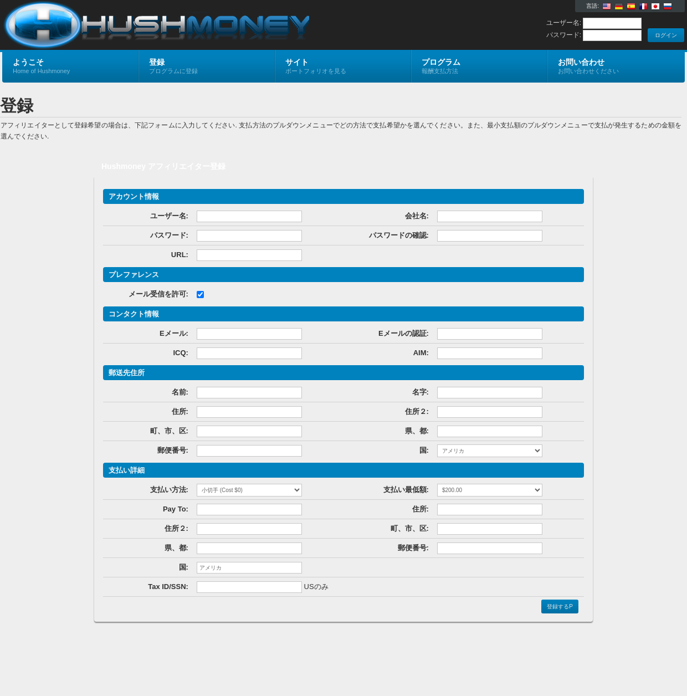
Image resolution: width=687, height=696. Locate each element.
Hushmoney (134, 25)
